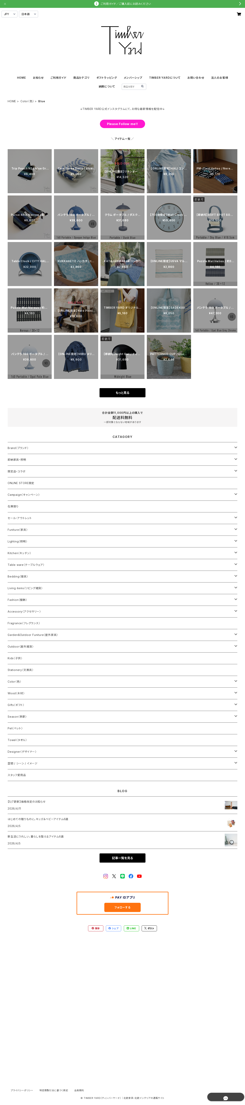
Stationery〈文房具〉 (20, 670)
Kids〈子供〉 (15, 658)
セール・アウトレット (20, 518)
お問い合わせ (195, 77)
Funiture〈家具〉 (18, 529)
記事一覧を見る (122, 858)
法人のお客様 (219, 77)
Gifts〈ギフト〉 (16, 705)
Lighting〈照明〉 (17, 541)
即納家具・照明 (17, 459)
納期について (107, 86)
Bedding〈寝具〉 (18, 576)
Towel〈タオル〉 (17, 740)
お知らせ (38, 77)
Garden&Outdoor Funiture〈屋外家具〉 (33, 634)
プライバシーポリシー (22, 1090)
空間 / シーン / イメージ (23, 763)
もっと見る (122, 393)
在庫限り (13, 506)
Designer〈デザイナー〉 (22, 751)
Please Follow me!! (122, 124)
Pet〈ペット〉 (15, 728)
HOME (21, 77)
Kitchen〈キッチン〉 (19, 553)
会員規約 (79, 1090)
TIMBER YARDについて (164, 77)
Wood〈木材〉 (16, 693)
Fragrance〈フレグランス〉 (24, 623)
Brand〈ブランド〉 (18, 448)
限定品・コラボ (17, 471)
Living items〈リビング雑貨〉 (25, 588)
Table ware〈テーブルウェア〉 (26, 564)
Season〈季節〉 (17, 716)
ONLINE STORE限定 (21, 483)
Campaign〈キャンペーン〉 (24, 494)
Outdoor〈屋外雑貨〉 (20, 646)
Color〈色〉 (27, 101)
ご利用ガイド (58, 77)
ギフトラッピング (106, 77)
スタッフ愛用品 (17, 775)
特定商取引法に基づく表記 (53, 1090)
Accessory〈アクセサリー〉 (24, 611)
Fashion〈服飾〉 (17, 599)
